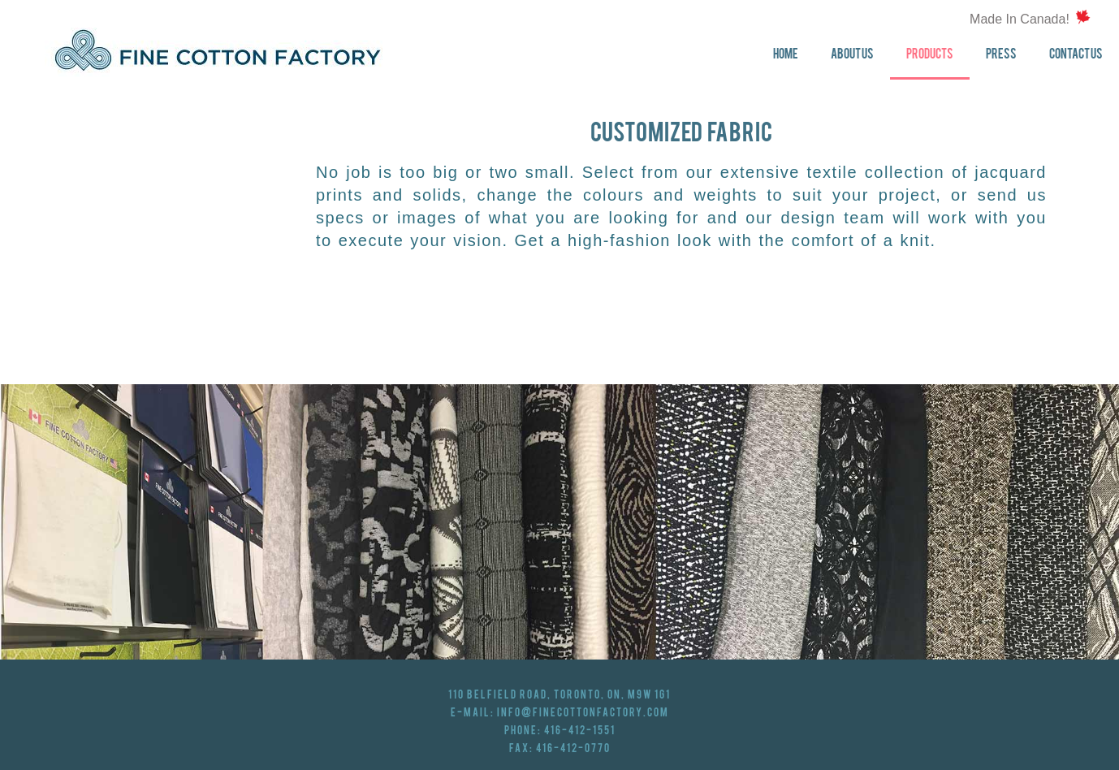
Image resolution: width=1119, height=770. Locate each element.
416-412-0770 (573, 749)
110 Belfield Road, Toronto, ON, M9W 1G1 (559, 695)
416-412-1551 (580, 731)
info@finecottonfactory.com (583, 713)
